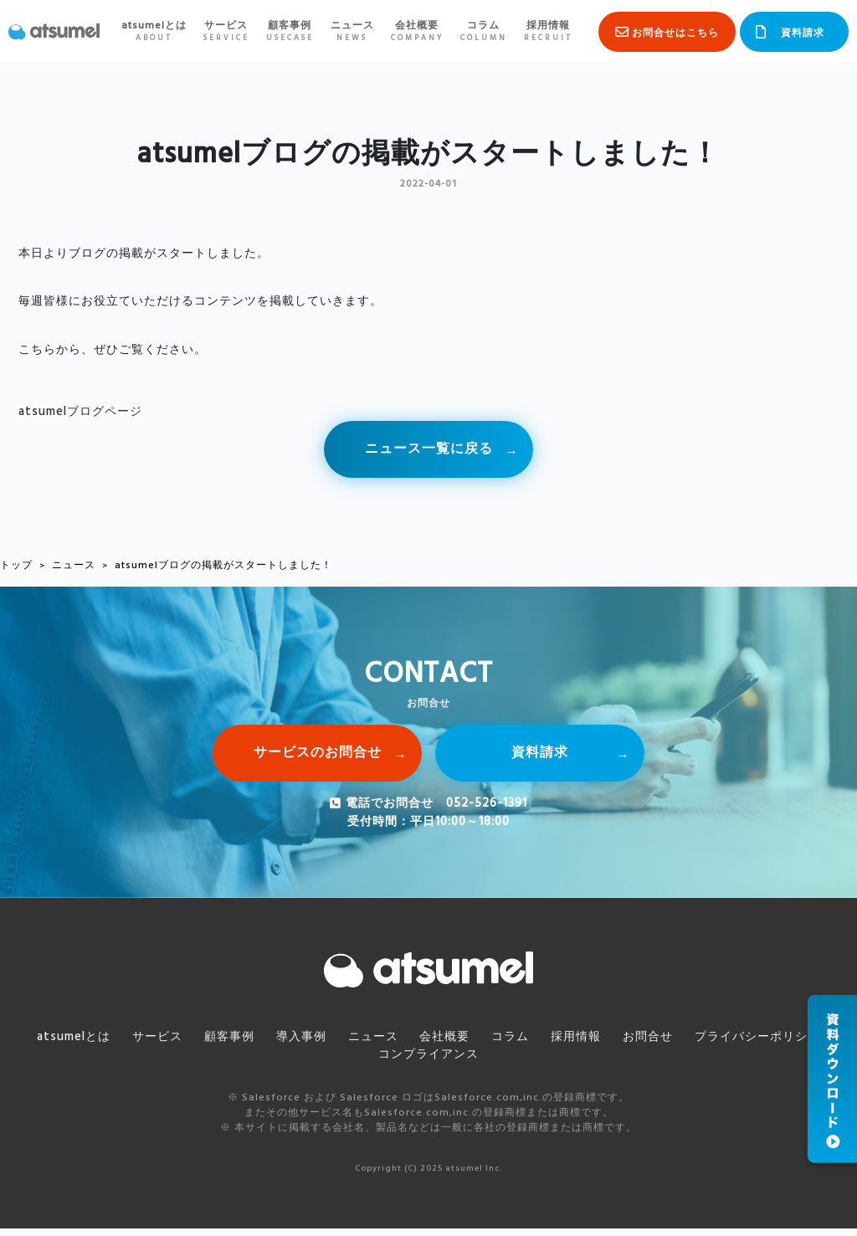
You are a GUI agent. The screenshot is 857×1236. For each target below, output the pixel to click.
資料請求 (802, 33)
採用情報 (546, 31)
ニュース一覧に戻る (429, 451)
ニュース (350, 31)
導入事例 (305, 1044)
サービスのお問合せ (318, 758)
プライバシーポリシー (744, 1044)
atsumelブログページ (80, 412)
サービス (225, 31)
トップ (16, 569)
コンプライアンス (428, 1061)
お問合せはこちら (675, 33)
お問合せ (638, 1044)
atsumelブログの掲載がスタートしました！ (223, 569)
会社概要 (415, 31)
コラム (482, 31)
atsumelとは (152, 31)
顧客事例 (288, 31)
